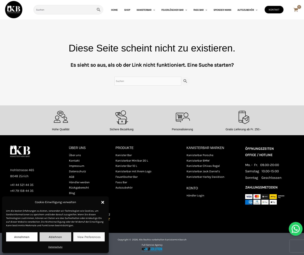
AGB (71, 176)
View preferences (89, 237)
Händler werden (79, 181)
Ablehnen (55, 237)
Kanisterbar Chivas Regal (202, 166)
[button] (103, 202)
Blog (72, 192)
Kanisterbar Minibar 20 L (131, 160)
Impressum (76, 166)
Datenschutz (55, 246)
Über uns (74, 155)
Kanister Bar (123, 155)
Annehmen (21, 237)
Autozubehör (123, 187)
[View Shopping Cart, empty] (296, 10)
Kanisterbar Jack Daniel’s (202, 171)
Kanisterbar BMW (197, 160)
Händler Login (195, 195)
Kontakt (74, 160)
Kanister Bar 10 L (126, 166)
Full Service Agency (152, 243)
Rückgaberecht (78, 187)
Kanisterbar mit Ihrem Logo (133, 171)
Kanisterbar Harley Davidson (204, 176)
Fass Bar (120, 181)
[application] (164, 10)
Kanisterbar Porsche (199, 155)
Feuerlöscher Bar (126, 176)
